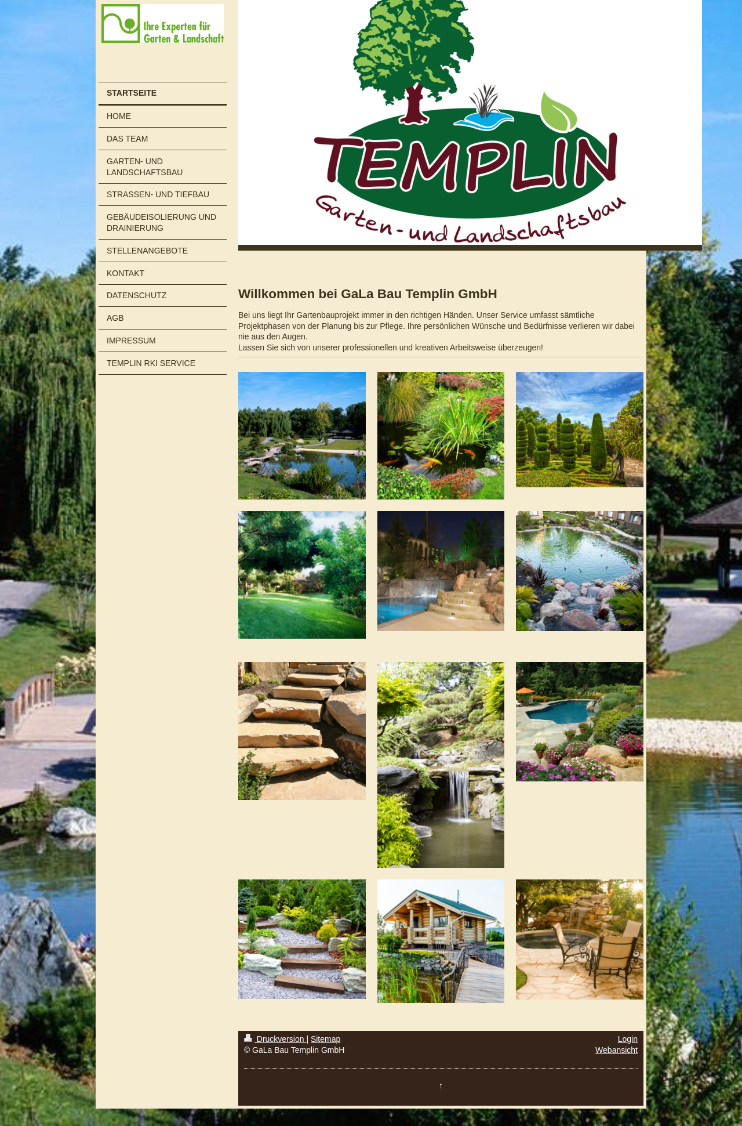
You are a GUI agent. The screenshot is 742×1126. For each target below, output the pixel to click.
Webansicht (616, 1050)
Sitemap (325, 1039)
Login (628, 1039)
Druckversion (275, 1039)
